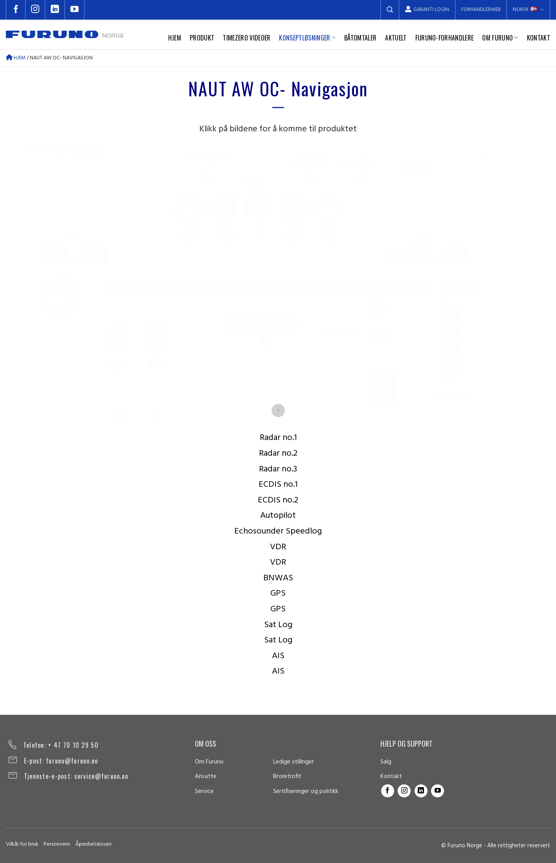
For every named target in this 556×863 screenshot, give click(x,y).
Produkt (202, 37)
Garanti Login (427, 10)
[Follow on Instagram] (35, 10)
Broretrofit (287, 776)
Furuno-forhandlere (444, 37)
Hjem (174, 37)
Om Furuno (500, 37)
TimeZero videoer (246, 37)
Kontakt (538, 37)
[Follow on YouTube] (74, 10)
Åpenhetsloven (93, 844)
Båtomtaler (360, 37)
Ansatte (206, 776)
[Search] (390, 10)
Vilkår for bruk (22, 844)
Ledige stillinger (293, 762)
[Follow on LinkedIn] (55, 10)
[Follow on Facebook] (16, 10)
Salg (385, 762)
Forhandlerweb (481, 10)
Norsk (528, 10)
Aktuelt (395, 37)
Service (204, 791)
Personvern (57, 844)
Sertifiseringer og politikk (305, 791)
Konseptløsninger (307, 37)
